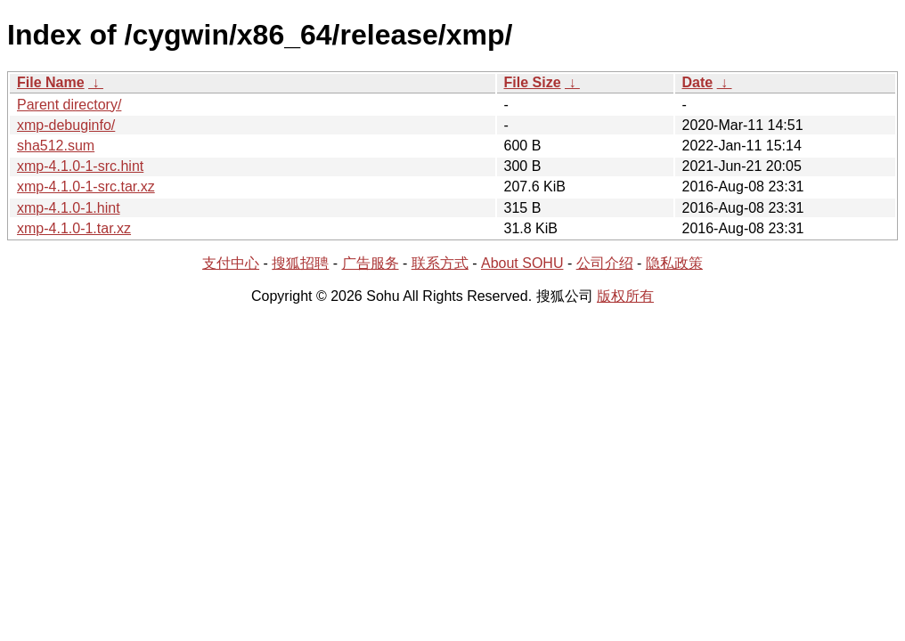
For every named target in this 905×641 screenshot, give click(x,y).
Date (697, 82)
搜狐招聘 (300, 263)
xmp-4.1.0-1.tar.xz (74, 228)
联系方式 (440, 263)
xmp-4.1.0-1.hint (68, 207)
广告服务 (370, 263)
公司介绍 (604, 263)
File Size (532, 82)
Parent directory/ (69, 104)
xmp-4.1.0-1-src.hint (80, 166)
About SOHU (522, 263)
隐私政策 (674, 263)
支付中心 (230, 263)
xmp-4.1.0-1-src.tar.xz (86, 186)
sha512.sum (55, 145)
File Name (51, 82)
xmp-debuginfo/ (66, 125)
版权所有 (625, 296)
